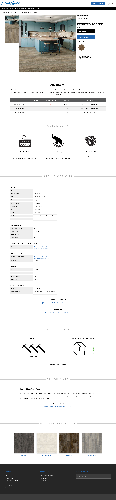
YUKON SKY (24, 455)
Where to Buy (98, 3)
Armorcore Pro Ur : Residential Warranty (43, 247)
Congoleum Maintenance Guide (58, 406)
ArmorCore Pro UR (26, 12)
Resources (31, 8)
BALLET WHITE (46, 455)
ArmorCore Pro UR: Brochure (58, 313)
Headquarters (46, 471)
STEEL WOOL (69, 455)
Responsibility (9, 483)
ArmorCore (17, 12)
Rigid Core (5, 8)
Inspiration (22, 8)
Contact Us (8, 488)
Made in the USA (9, 478)
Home (4, 12)
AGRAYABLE (92, 455)
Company (8, 471)
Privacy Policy (9, 485)
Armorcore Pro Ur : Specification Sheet (58, 303)
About (38, 8)
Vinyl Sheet (14, 8)
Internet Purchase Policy (12, 480)
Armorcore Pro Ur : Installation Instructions (43, 257)
